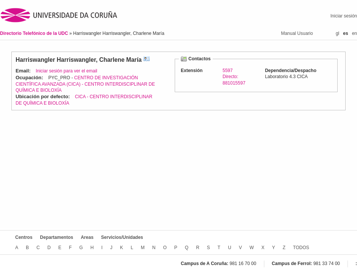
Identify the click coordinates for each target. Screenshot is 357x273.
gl (337, 33)
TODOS (301, 247)
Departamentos (56, 237)
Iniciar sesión (343, 16)
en (354, 33)
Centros (23, 237)
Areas (87, 237)
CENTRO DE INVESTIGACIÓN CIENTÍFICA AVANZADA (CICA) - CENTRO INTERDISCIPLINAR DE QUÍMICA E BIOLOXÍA (85, 84)
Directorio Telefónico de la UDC (34, 33)
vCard (147, 60)
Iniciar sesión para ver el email (66, 71)
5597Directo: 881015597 (234, 76)
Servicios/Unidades (122, 237)
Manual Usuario (297, 33)
